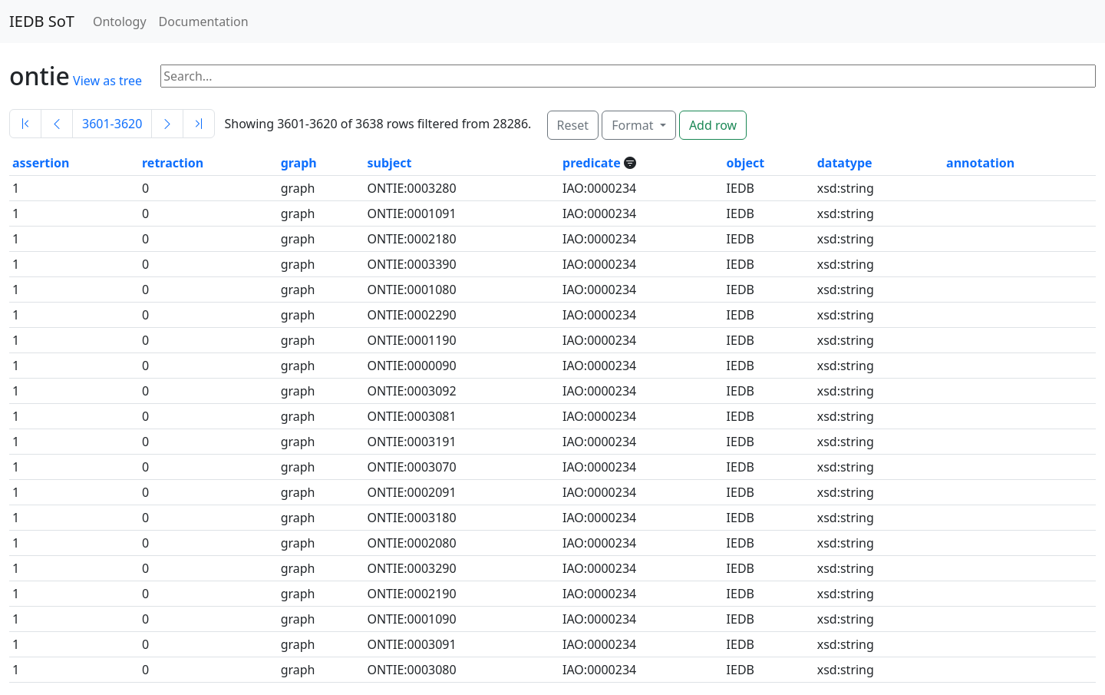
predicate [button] (593, 162)
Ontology (120, 21)
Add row (713, 125)
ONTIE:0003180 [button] (411, 517)
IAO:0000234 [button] (599, 188)
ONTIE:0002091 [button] (411, 492)
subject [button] (389, 162)
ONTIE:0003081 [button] (411, 416)
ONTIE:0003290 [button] (411, 568)
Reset (573, 125)
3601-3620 (112, 123)
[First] (25, 123)
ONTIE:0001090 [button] (411, 619)
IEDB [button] (740, 188)
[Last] (199, 123)
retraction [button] (172, 162)
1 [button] (15, 188)
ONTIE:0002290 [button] (411, 314)
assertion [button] (40, 162)
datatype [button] (844, 162)
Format (634, 125)
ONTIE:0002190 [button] (411, 593)
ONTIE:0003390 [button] (411, 264)
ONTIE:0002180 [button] (411, 238)
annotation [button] (980, 162)
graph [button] (299, 162)
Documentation (204, 21)
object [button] (746, 162)
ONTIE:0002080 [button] (411, 542)
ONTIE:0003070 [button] (411, 466)
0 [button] (145, 188)
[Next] (167, 123)
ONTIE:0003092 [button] (411, 390)
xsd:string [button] (845, 188)
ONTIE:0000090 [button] (411, 365)
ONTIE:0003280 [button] (411, 188)
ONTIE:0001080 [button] (411, 289)
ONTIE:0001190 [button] (411, 340)
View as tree (107, 80)
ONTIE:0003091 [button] (411, 644)
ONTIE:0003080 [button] (411, 669)
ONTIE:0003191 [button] (411, 441)
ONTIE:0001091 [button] (411, 213)
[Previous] (57, 123)
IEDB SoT (41, 21)
